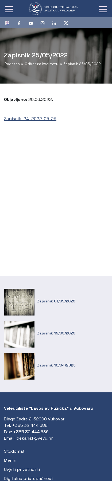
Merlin (10, 460)
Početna (12, 64)
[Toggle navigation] (9, 9)
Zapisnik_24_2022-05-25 (30, 118)
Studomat (14, 451)
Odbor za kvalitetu (41, 64)
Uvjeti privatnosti (22, 469)
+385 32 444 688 (30, 425)
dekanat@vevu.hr (35, 438)
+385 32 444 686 (31, 432)
